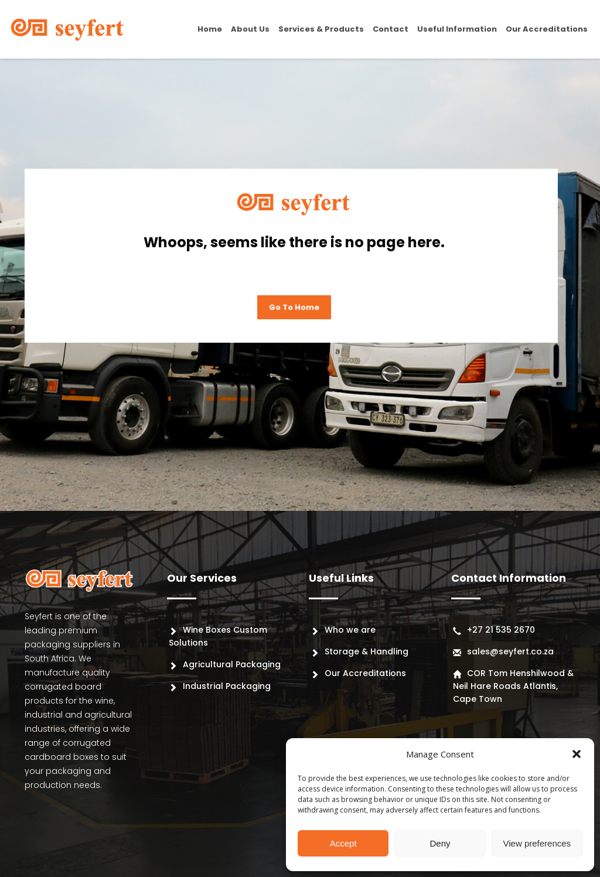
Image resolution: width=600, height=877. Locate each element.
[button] (576, 754)
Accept (343, 843)
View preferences (537, 843)
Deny (439, 843)
